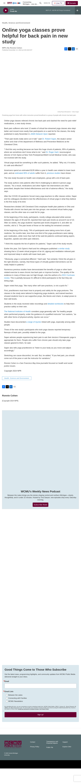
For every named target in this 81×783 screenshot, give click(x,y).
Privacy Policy (34, 761)
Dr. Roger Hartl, (52, 154)
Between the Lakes (15, 705)
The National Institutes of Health (17, 314)
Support (65, 756)
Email (7, 692)
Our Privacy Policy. (44, 719)
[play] (5, 10)
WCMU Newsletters (15, 712)
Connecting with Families (17, 708)
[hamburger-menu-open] (4, 3)
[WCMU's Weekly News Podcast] (40, 450)
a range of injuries (33, 324)
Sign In (47, 3)
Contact (32, 756)
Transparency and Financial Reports (52, 757)
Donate (72, 3)
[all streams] (78, 10)
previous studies (53, 175)
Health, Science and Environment (16, 25)
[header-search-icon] (40, 3)
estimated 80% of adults (25, 175)
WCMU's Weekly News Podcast (40, 493)
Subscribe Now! (40, 506)
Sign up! (40, 725)
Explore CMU (66, 761)
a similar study (64, 251)
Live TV (58, 3)
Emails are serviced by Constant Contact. (28, 719)
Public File (49, 762)
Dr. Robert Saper (49, 141)
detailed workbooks (56, 306)
